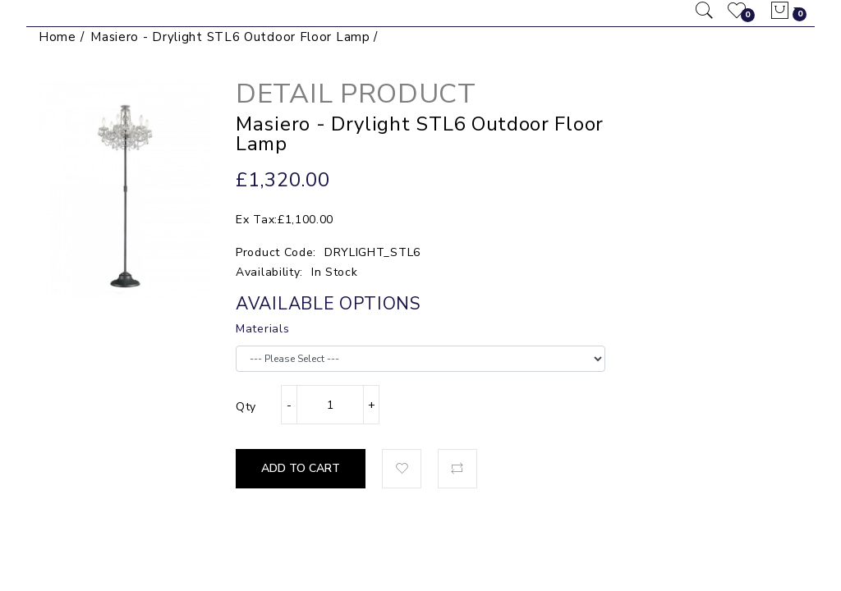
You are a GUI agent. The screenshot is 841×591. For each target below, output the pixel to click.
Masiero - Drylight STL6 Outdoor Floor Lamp (230, 37)
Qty (246, 407)
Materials (262, 329)
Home (57, 37)
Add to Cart (300, 468)
